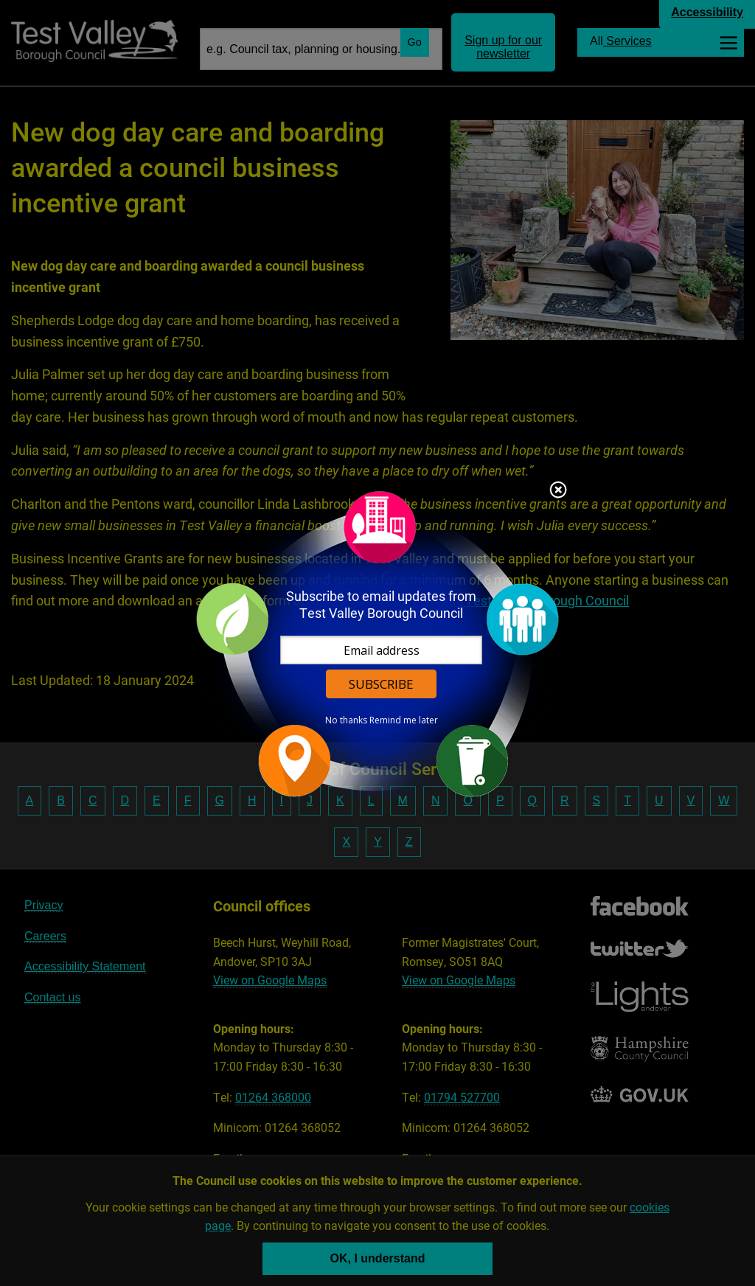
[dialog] (377, 643)
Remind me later (403, 720)
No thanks (346, 720)
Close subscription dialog (558, 491)
